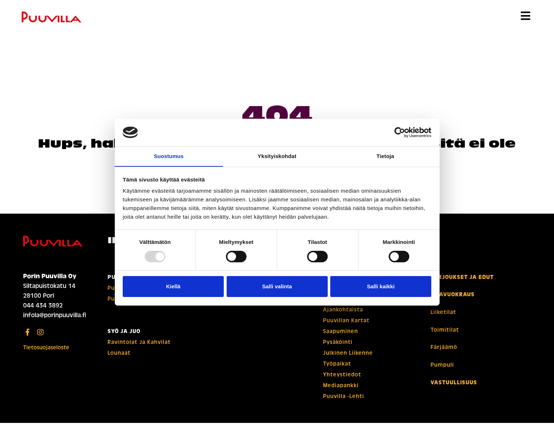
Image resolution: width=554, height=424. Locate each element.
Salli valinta (277, 287)
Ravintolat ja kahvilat (139, 343)
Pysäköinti (338, 343)
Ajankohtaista (343, 310)
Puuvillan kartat (346, 321)
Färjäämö (444, 347)
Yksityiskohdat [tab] (277, 156)
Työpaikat (337, 365)
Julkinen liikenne (348, 354)
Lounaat (119, 354)
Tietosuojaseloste (46, 348)
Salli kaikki (381, 287)
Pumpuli (442, 365)
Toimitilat (445, 330)
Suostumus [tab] (169, 156)
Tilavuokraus (453, 295)
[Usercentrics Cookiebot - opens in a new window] (399, 132)
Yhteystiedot (342, 375)
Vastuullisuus (454, 382)
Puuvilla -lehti (343, 397)
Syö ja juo (124, 332)
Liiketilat (443, 313)
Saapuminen (340, 332)
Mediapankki (341, 386)
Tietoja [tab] (385, 156)
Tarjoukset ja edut (462, 278)
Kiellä (173, 287)
